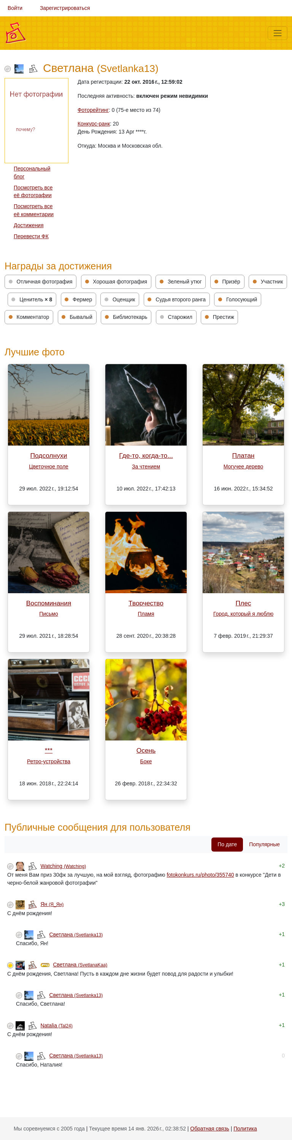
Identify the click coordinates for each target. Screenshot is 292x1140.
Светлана (76, 934)
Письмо (48, 614)
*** (48, 750)
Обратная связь (209, 1129)
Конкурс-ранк (94, 124)
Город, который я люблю (243, 614)
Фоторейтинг (93, 110)
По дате (227, 844)
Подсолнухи (48, 455)
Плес (243, 603)
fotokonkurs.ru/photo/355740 (200, 875)
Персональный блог (32, 173)
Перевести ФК (31, 236)
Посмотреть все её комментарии (34, 210)
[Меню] (277, 33)
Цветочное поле (48, 466)
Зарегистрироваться (65, 8)
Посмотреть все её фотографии (33, 192)
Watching (63, 866)
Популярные (264, 844)
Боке (146, 761)
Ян (52, 904)
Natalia (57, 1025)
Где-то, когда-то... (146, 455)
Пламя (146, 614)
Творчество (146, 603)
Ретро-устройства (48, 761)
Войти (15, 8)
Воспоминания (48, 603)
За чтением (146, 466)
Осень (146, 750)
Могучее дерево (243, 466)
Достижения (28, 225)
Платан (243, 455)
